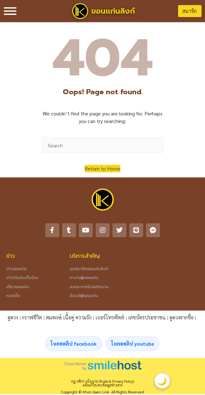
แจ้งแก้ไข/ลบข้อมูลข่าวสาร (103, 385)
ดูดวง (13, 317)
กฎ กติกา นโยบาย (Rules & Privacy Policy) (102, 381)
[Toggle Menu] (10, 11)
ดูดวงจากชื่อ (182, 317)
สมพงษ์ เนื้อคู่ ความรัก (69, 317)
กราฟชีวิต (32, 317)
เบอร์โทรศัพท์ (109, 317)
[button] (102, 168)
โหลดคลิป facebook (74, 343)
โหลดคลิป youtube (132, 343)
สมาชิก (190, 11)
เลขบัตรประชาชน (147, 317)
